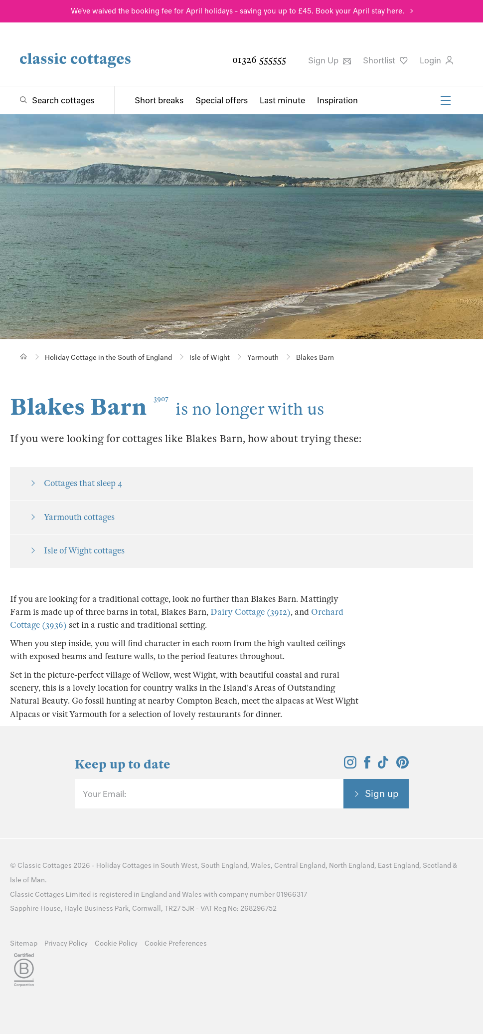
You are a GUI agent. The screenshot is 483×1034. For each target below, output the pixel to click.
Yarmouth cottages (79, 517)
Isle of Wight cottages (84, 550)
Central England (299, 865)
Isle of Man (27, 880)
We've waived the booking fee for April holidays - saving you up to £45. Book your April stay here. (237, 10)
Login (436, 60)
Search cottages (63, 100)
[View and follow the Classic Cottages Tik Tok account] (383, 766)
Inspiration (337, 100)
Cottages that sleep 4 (83, 483)
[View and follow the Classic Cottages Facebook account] (367, 766)
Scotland (437, 865)
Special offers (221, 100)
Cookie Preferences (176, 943)
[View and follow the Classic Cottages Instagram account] (350, 766)
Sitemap (23, 943)
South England (224, 865)
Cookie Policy (116, 943)
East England (398, 865)
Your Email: (104, 794)
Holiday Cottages (124, 865)
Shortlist (385, 60)
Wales (261, 865)
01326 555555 (259, 59)
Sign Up (329, 60)
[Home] (23, 356)
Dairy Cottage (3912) (250, 612)
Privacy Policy (66, 943)
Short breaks (159, 100)
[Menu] (446, 100)
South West (179, 865)
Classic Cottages (44, 865)
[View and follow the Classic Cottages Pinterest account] (402, 766)
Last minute (282, 100)
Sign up (382, 793)
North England (351, 865)
